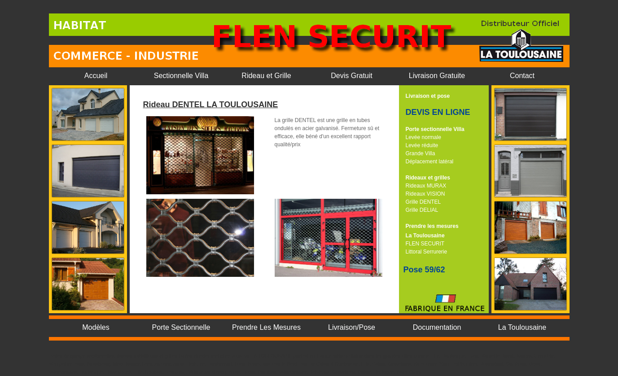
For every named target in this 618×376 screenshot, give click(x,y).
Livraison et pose (428, 96)
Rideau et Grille (266, 75)
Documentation (437, 327)
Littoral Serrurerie (426, 252)
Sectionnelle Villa (181, 75)
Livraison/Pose (351, 327)
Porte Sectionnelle (181, 327)
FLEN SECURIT (425, 243)
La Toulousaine (425, 235)
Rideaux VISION (425, 194)
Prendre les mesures (432, 226)
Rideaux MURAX (426, 186)
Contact (522, 75)
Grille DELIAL (422, 210)
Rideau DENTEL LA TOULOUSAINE (210, 104)
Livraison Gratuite (437, 75)
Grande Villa (420, 153)
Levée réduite (422, 145)
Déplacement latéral (430, 161)
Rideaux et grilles (428, 178)
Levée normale (423, 137)
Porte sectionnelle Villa (435, 129)
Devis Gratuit (351, 75)
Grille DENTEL (423, 202)
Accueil (96, 75)
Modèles (95, 327)
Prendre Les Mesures (266, 327)
